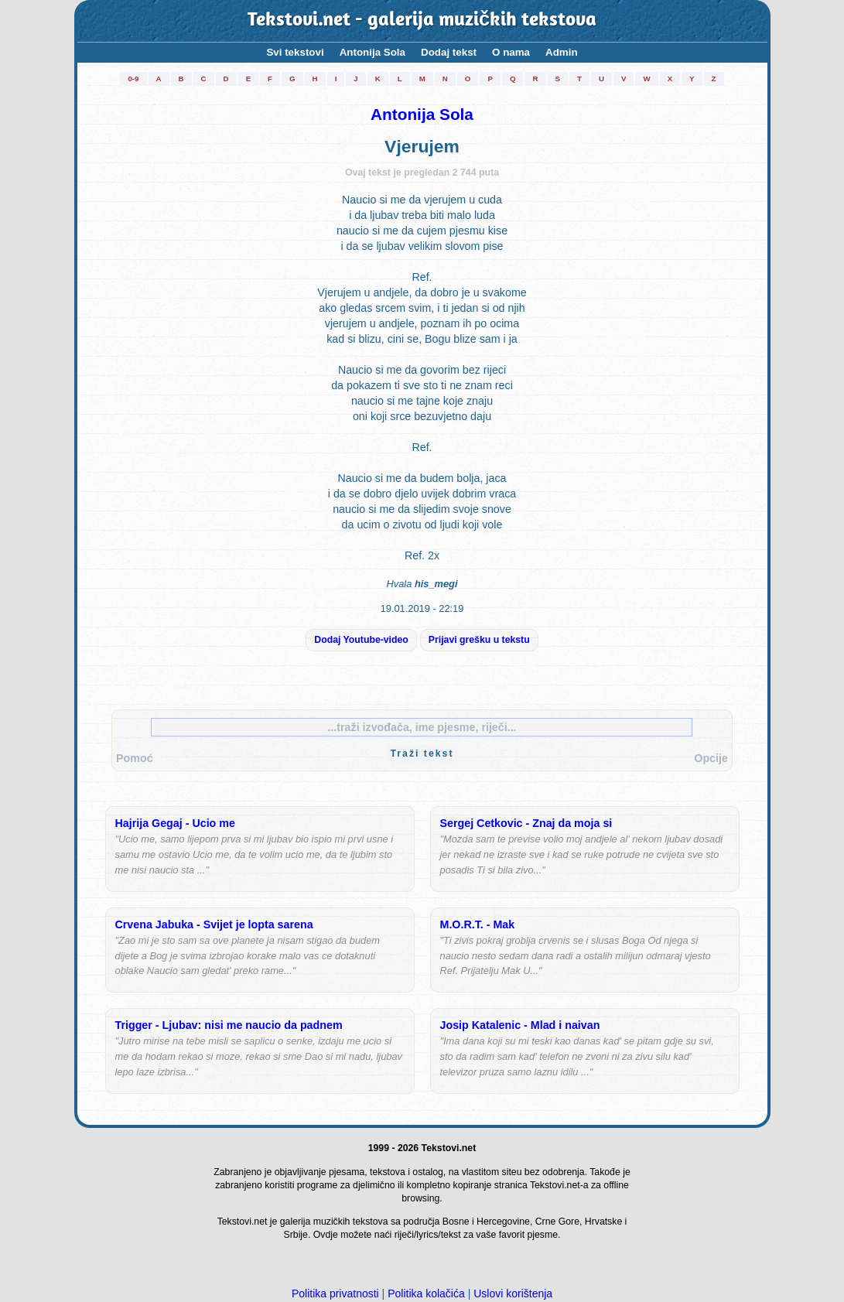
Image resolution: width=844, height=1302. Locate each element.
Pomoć (134, 758)
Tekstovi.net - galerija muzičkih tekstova (422, 20)
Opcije (711, 758)
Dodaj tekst (449, 52)
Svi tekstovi (294, 52)
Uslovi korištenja (512, 1293)
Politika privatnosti (335, 1293)
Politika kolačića (426, 1293)
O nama (511, 52)
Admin (561, 52)
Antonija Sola (372, 52)
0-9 (133, 78)
